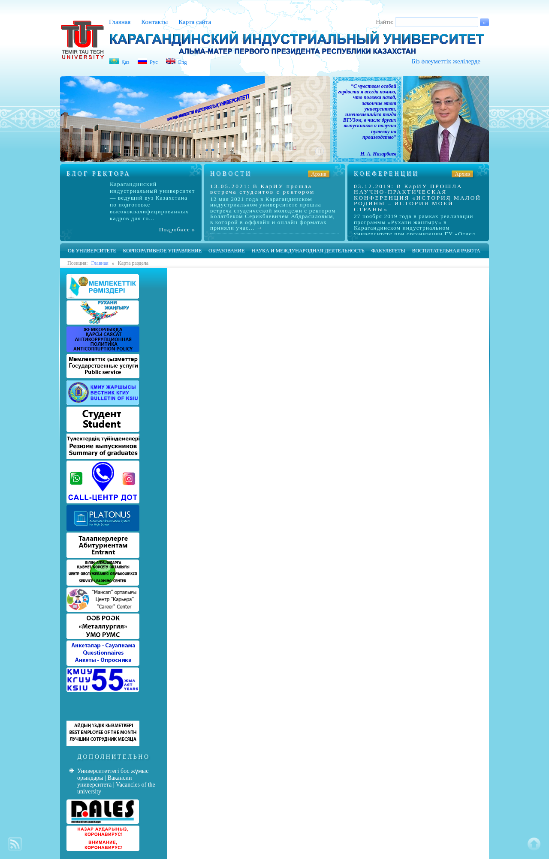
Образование (226, 251)
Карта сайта (194, 21)
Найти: (384, 22)
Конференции (386, 174)
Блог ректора (98, 174)
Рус (154, 62)
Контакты (154, 21)
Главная (119, 21)
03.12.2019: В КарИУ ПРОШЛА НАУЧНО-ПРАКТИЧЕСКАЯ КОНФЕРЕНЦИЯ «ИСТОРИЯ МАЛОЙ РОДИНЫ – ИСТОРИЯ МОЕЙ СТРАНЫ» (417, 198)
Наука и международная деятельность (307, 251)
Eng (182, 62)
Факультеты (388, 251)
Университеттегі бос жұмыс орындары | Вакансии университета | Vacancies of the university (116, 781)
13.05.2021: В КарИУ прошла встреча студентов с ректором (262, 189)
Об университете (92, 251)
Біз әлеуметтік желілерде (446, 61)
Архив (318, 174)
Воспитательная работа (446, 251)
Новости (231, 174)
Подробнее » (177, 229)
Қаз (125, 62)
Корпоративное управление (162, 251)
